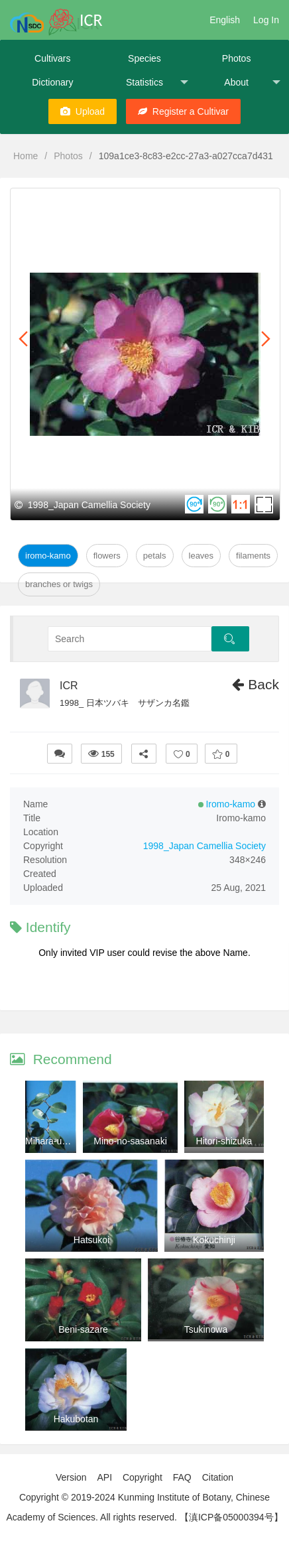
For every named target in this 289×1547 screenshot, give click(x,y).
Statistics (157, 82)
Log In (266, 20)
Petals (154, 556)
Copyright (142, 1477)
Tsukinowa (205, 1329)
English (224, 20)
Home (25, 156)
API (104, 1477)
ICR (69, 685)
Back (255, 684)
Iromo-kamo (48, 556)
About (252, 82)
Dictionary (52, 82)
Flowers (107, 556)
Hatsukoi (91, 1240)
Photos (236, 58)
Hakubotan (76, 1419)
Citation (217, 1477)
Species (144, 58)
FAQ (182, 1477)
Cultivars (52, 58)
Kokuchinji (214, 1240)
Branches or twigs (59, 584)
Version (71, 1477)
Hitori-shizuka (224, 1141)
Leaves (201, 556)
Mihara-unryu (52, 1141)
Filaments (253, 556)
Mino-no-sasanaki (130, 1141)
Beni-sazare (83, 1329)
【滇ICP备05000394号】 (231, 1517)
